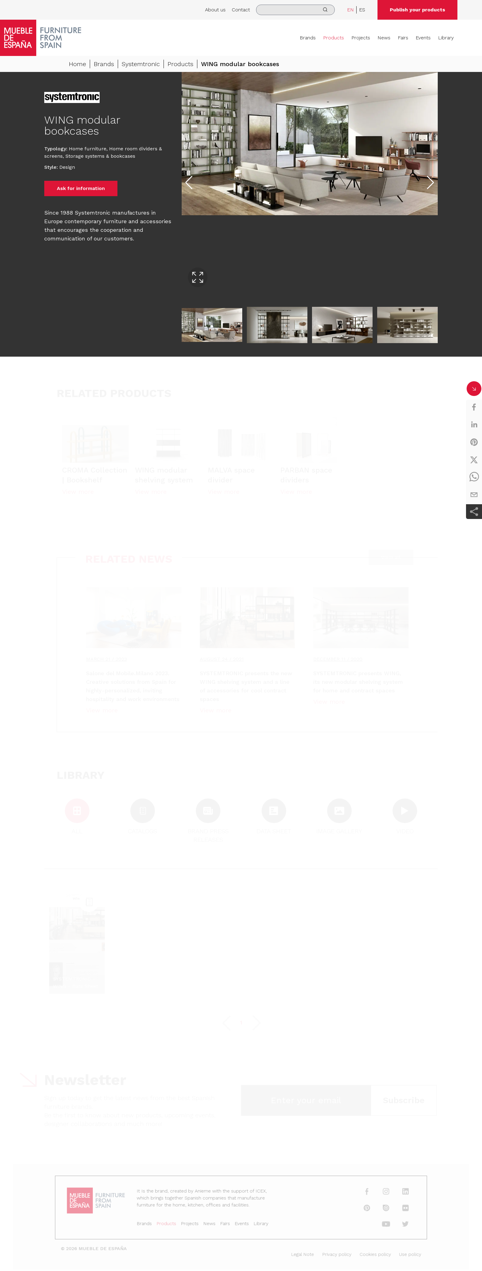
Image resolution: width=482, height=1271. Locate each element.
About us (215, 10)
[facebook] (474, 407)
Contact (241, 10)
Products (333, 38)
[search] (295, 10)
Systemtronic (141, 64)
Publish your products (417, 10)
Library (446, 38)
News (383, 38)
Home (77, 64)
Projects (360, 38)
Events (423, 38)
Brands (308, 38)
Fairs (403, 38)
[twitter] (474, 459)
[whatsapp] (474, 477)
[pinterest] (474, 442)
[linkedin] (474, 424)
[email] (474, 494)
